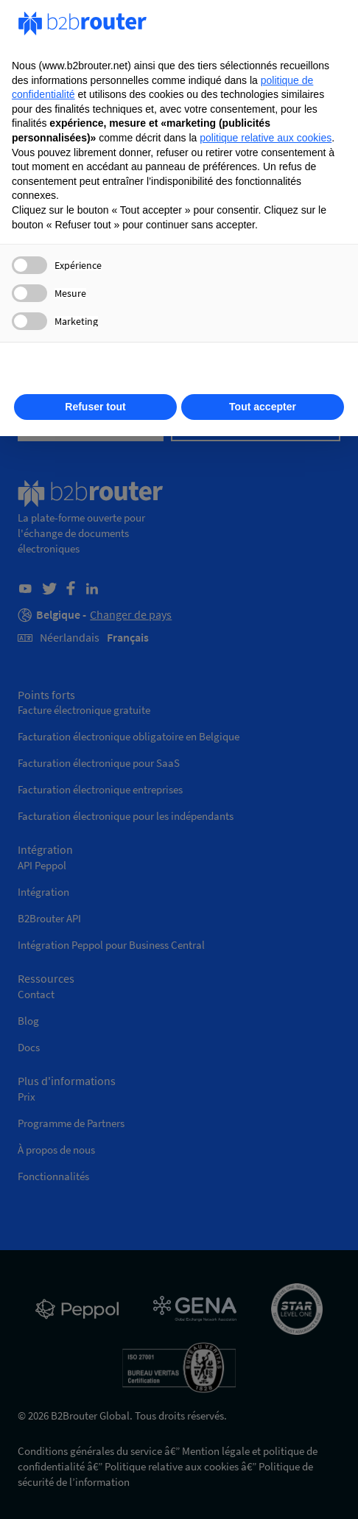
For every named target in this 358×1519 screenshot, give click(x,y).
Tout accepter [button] (262, 407)
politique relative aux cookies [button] (265, 138)
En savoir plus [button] (179, 371)
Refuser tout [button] (95, 407)
